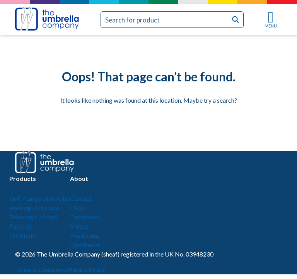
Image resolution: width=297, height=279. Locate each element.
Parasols (20, 226)
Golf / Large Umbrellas (39, 198)
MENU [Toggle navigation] (271, 19)
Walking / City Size (34, 207)
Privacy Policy (86, 269)
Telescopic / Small (33, 216)
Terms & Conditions (41, 269)
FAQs (77, 207)
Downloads (85, 216)
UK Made (22, 235)
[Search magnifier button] (235, 20)
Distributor (85, 244)
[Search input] (164, 19)
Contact (81, 198)
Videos (79, 226)
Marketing (84, 235)
